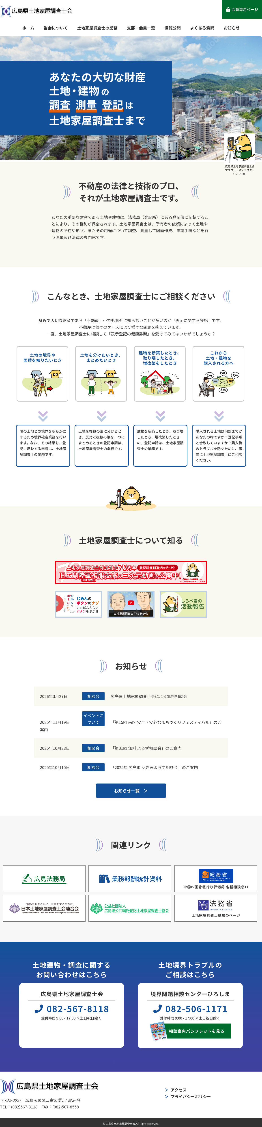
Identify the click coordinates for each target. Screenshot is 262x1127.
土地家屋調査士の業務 (97, 28)
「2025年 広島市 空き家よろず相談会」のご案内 (154, 767)
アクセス (179, 1090)
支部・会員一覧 (141, 28)
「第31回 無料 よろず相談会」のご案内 (146, 748)
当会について (56, 28)
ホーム (28, 28)
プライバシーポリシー (191, 1096)
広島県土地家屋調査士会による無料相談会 (149, 696)
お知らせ (232, 28)
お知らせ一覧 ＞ (131, 791)
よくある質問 (202, 28)
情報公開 (173, 28)
